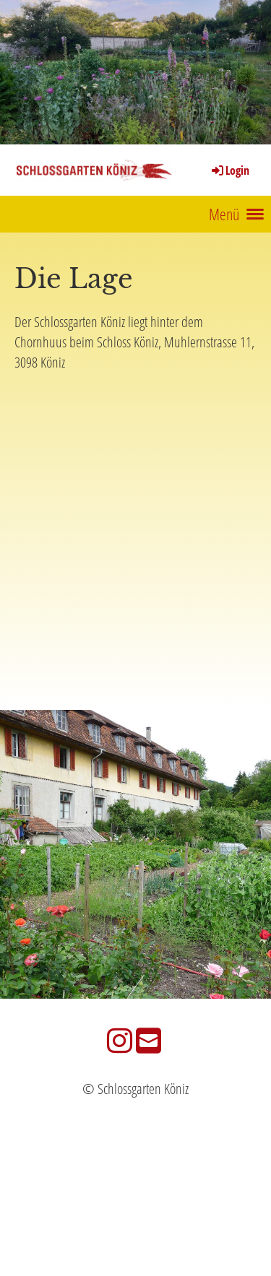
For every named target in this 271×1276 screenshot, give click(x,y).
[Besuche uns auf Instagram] (119, 1040)
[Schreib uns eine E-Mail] (148, 1040)
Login (229, 170)
